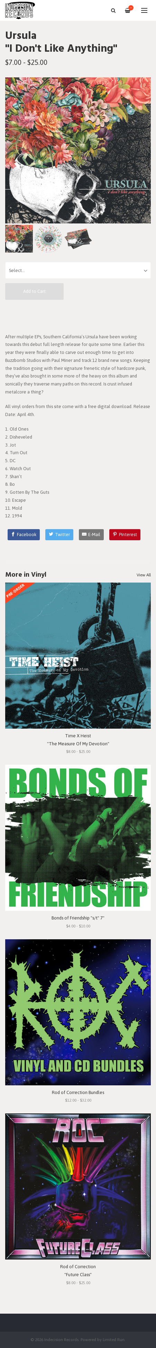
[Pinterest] (124, 534)
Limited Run (114, 1339)
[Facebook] (24, 534)
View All (144, 575)
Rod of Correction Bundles (78, 1092)
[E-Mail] (91, 534)
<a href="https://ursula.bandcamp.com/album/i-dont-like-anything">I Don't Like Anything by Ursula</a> (78, 316)
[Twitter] (59, 534)
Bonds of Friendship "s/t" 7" (78, 918)
